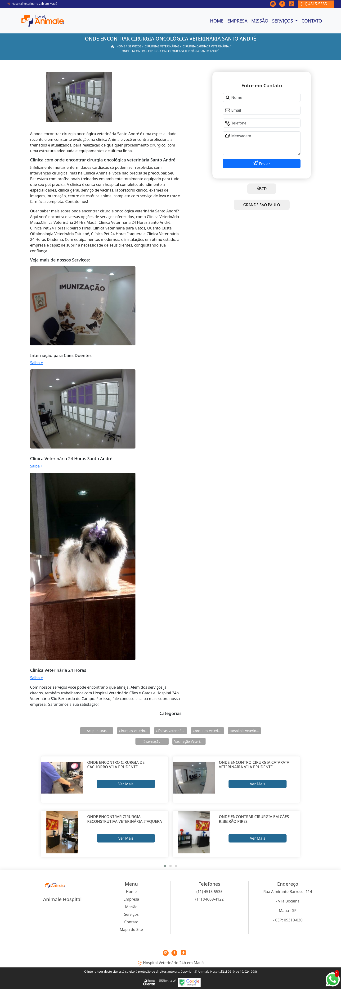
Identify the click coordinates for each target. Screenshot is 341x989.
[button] (165, 866)
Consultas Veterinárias (208, 730)
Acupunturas (97, 730)
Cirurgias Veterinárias (134, 730)
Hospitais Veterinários (245, 730)
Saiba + (36, 362)
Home (217, 21)
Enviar (264, 163)
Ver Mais (125, 784)
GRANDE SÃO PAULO (261, 204)
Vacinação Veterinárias (190, 741)
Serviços (283, 21)
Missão (259, 21)
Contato (311, 21)
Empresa (237, 21)
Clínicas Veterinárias (171, 730)
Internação (152, 741)
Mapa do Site (131, 929)
